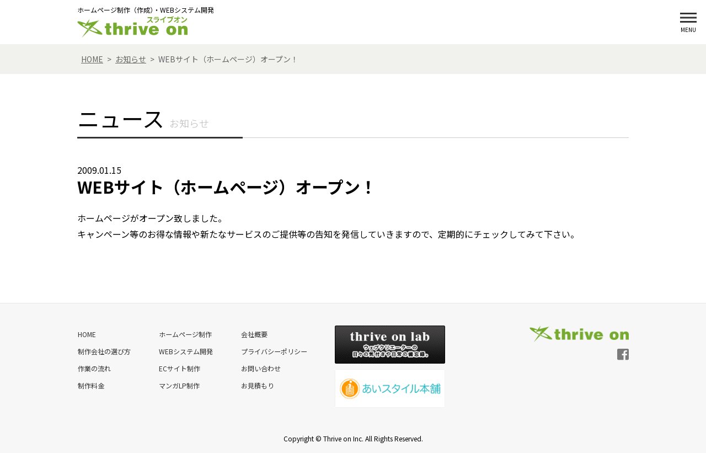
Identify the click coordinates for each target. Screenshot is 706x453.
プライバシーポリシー (272, 350)
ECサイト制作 (178, 366)
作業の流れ (93, 366)
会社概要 (252, 333)
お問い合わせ (259, 366)
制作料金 (90, 383)
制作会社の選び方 (103, 350)
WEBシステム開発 (185, 350)
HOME (86, 333)
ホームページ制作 (184, 333)
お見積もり (255, 383)
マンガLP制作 (178, 383)
